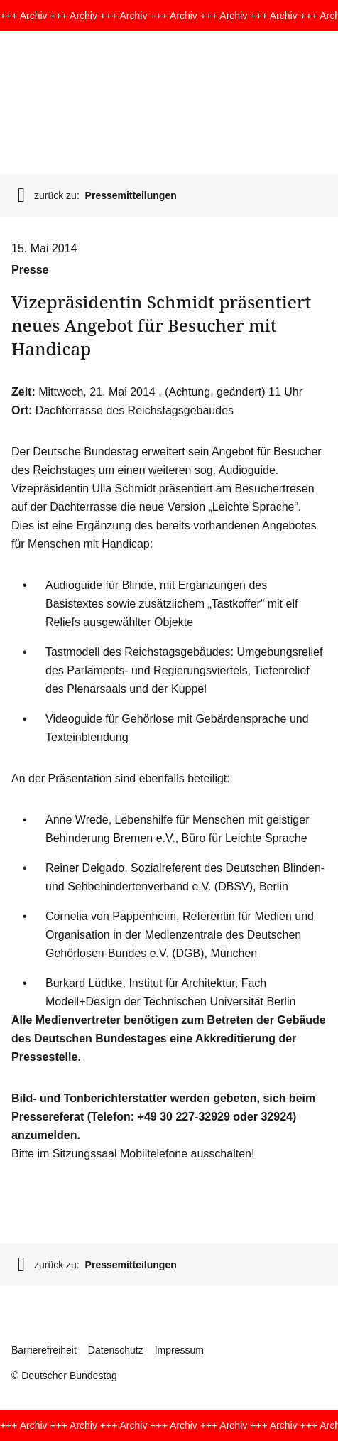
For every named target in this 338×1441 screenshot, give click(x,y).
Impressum (179, 1350)
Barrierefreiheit (44, 1350)
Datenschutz (115, 1350)
